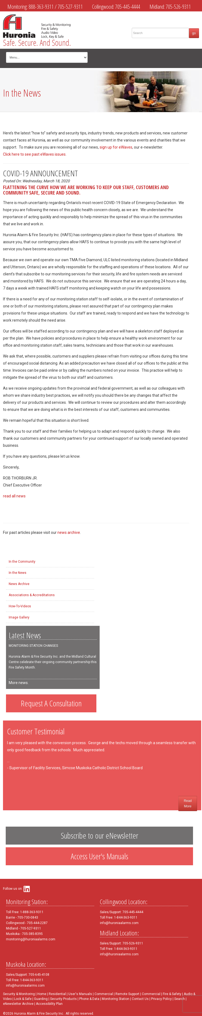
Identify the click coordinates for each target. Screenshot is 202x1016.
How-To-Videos (20, 606)
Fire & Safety (172, 994)
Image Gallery (19, 617)
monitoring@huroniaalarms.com (30, 939)
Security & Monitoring (19, 994)
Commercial (103, 994)
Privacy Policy (161, 999)
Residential (57, 994)
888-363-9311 (41, 6)
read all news (14, 496)
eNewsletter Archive (18, 1004)
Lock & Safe (23, 999)
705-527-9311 (70, 6)
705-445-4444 (127, 6)
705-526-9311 (178, 6)
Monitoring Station (115, 999)
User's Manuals (80, 994)
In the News (17, 573)
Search (179, 999)
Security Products (63, 999)
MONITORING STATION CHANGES (33, 646)
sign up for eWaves (116, 147)
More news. (19, 683)
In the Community (22, 562)
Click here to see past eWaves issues (34, 154)
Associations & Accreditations (32, 595)
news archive (68, 532)
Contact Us (140, 999)
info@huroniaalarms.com (119, 923)
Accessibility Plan (49, 1004)
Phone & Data (89, 999)
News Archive (19, 584)
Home (41, 994)
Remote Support (127, 994)
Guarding (41, 999)
